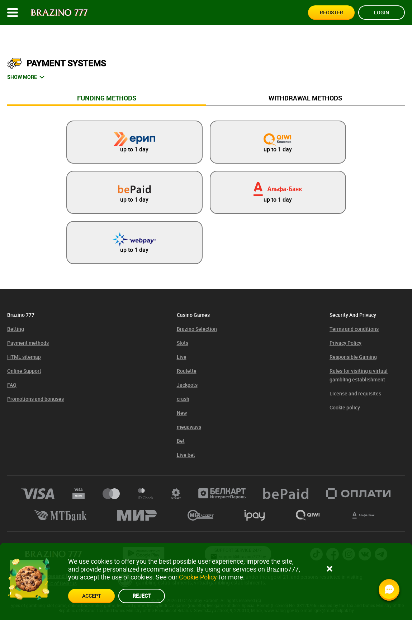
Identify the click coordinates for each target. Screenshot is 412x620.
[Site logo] (59, 12)
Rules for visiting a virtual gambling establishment (359, 375)
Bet (181, 440)
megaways (189, 426)
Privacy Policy (345, 342)
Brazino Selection (197, 328)
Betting (15, 328)
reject (142, 595)
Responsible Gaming (353, 356)
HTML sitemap (24, 356)
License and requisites (355, 393)
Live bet (186, 454)
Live (181, 356)
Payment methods (28, 342)
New (182, 412)
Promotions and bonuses (35, 398)
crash (183, 398)
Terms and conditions (354, 328)
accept (91, 595)
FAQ (11, 384)
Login (381, 12)
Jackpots (187, 384)
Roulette (186, 370)
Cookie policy (345, 407)
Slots (182, 342)
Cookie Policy (198, 577)
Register (331, 12)
